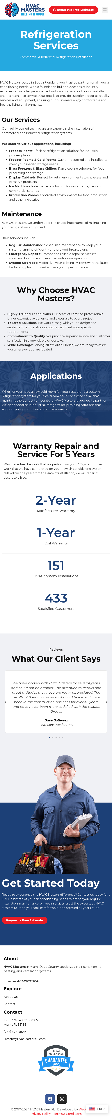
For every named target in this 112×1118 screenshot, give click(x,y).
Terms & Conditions (67, 1114)
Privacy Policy (41, 1114)
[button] (105, 10)
